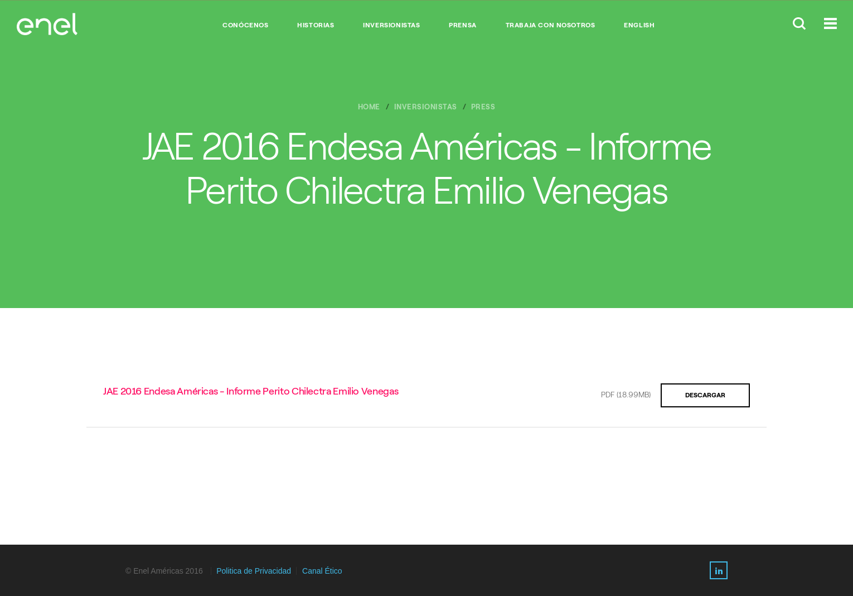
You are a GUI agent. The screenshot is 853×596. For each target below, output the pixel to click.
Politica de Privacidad (253, 570)
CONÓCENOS (245, 25)
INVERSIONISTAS (391, 25)
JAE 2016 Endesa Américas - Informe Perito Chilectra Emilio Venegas (250, 391)
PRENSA (463, 25)
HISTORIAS (315, 25)
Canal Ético (322, 570)
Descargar (705, 395)
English (639, 25)
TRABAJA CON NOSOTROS (550, 25)
